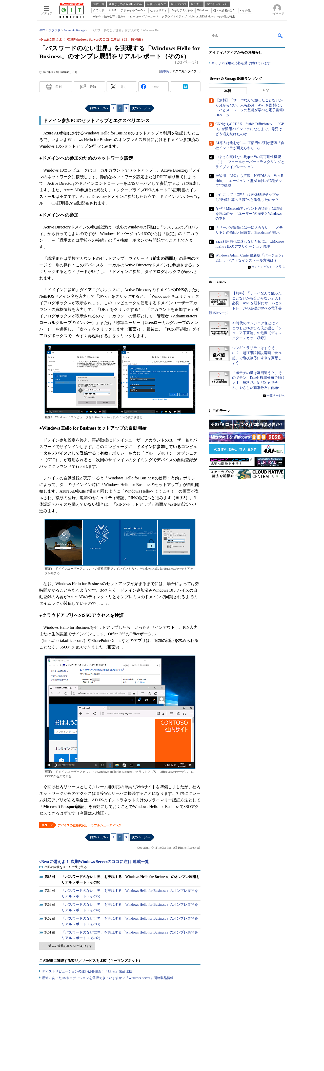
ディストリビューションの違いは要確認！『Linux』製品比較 (87, 971)
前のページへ (99, 108)
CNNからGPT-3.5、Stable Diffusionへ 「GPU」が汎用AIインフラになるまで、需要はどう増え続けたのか (249, 129)
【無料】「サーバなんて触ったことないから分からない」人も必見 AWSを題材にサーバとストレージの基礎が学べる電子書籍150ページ (245, 303)
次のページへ (141, 108)
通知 (93, 86)
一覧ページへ (276, 396)
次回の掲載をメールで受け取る (65, 867)
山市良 (164, 71)
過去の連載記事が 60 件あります (70, 946)
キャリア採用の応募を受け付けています (241, 63)
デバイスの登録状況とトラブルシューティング (89, 825)
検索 (280, 35)
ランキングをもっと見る (268, 267)
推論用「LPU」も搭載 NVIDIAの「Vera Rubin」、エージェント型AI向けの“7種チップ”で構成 (249, 181)
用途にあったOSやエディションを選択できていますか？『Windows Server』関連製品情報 (107, 978)
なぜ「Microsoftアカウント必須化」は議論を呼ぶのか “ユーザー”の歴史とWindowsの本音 (248, 214)
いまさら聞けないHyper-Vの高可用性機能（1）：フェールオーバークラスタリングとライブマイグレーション (250, 162)
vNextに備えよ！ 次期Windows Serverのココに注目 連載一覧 (94, 861)
